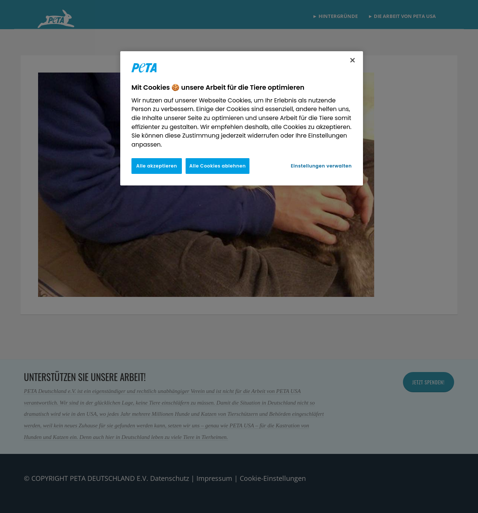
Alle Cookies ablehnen (217, 166)
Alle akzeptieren (156, 166)
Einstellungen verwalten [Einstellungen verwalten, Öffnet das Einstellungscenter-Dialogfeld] (321, 166)
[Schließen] (352, 60)
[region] (241, 118)
